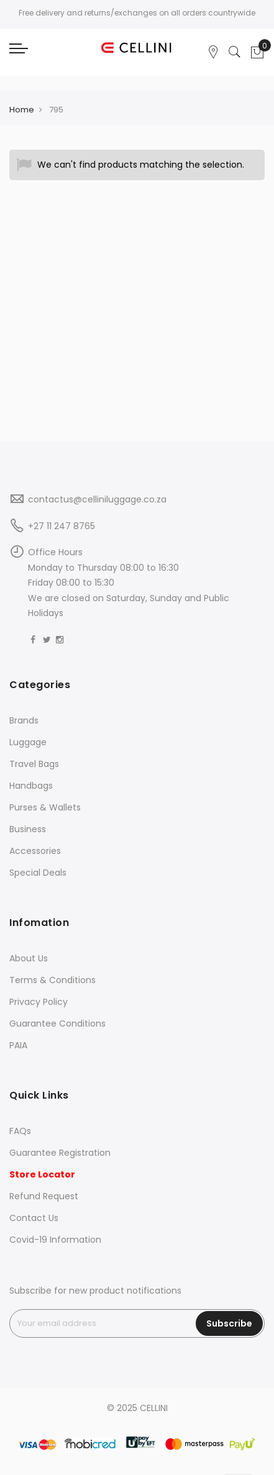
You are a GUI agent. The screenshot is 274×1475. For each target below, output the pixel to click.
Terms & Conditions (52, 980)
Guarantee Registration (60, 1152)
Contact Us (33, 1218)
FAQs (20, 1131)
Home (21, 110)
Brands (24, 720)
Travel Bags (34, 764)
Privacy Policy (38, 1002)
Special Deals (37, 872)
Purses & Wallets (45, 807)
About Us (28, 958)
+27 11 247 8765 (61, 526)
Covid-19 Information (55, 1239)
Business (27, 829)
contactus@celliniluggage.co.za (97, 499)
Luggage (28, 742)
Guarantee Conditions (57, 1023)
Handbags (31, 785)
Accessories (35, 851)
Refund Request (43, 1196)
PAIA (18, 1045)
